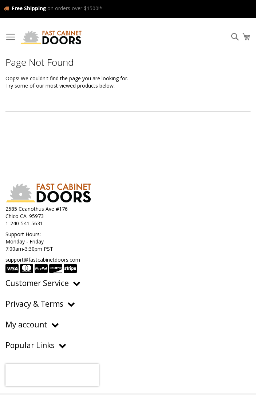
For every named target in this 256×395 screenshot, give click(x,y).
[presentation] (52, 375)
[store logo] (51, 37)
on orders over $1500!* (53, 8)
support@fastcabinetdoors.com (42, 259)
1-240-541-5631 (24, 223)
